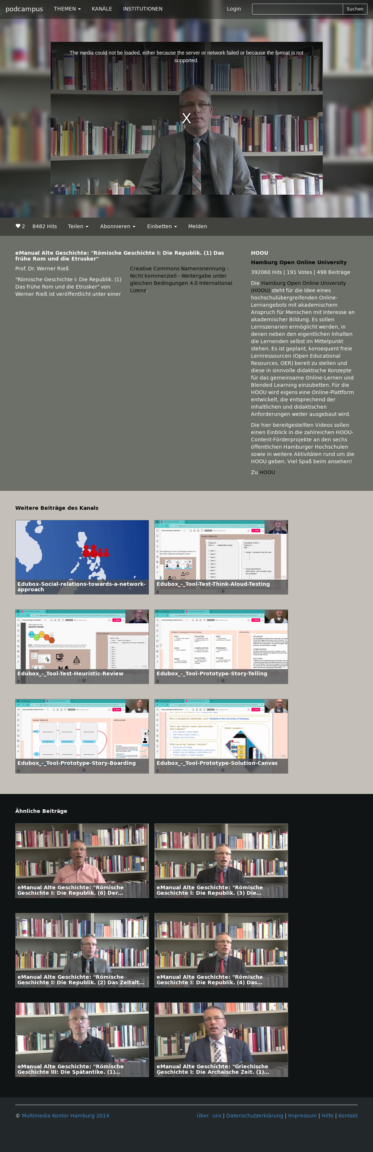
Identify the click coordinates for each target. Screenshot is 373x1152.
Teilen (78, 226)
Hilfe (328, 1116)
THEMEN (67, 9)
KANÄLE (102, 9)
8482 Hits (44, 226)
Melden (197, 226)
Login (234, 9)
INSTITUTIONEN (142, 9)
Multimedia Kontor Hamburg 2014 (65, 1116)
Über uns (209, 1116)
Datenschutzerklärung (254, 1116)
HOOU (267, 472)
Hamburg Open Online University (299, 262)
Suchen (355, 9)
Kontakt (348, 1116)
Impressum (302, 1116)
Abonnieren (118, 226)
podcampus (24, 9)
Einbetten (162, 226)
